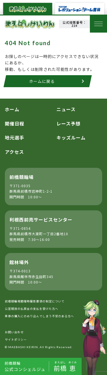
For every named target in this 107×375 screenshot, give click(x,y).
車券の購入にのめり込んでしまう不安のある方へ (39, 316)
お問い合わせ (14, 332)
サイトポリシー (16, 339)
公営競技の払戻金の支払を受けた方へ (31, 308)
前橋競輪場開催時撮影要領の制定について (34, 301)
